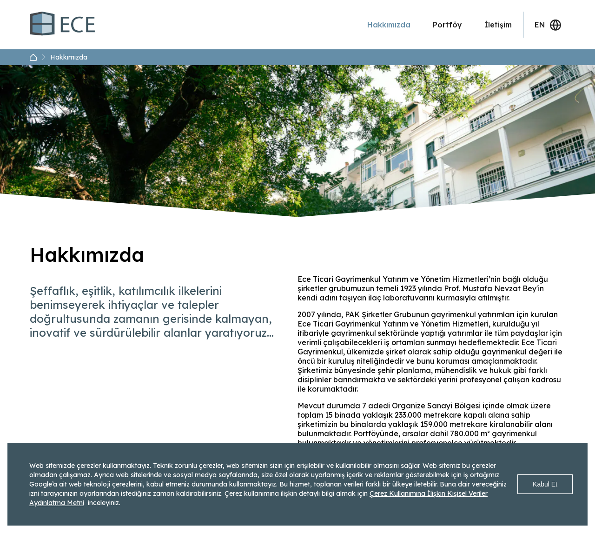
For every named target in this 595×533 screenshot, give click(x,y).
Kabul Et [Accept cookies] (545, 484)
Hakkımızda (388, 24)
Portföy (447, 24)
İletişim (498, 24)
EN (548, 25)
